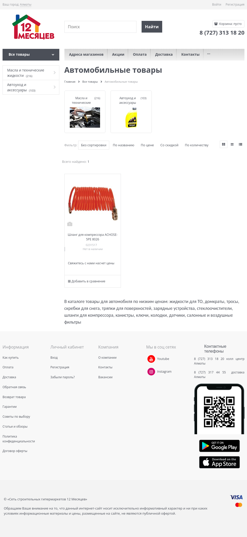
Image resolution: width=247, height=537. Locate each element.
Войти (216, 4)
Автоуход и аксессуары (127, 100)
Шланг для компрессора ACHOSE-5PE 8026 (92, 237)
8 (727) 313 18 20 (209, 359)
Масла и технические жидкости (81, 102)
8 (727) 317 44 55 (211, 372)
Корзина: (230, 24)
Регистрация (235, 4)
